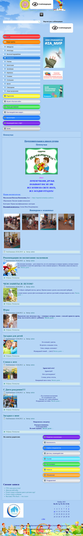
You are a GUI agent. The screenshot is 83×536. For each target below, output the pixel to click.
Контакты (56, 525)
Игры (6, 309)
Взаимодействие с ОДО (14, 123)
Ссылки (48, 459)
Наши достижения (12, 107)
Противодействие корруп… (15, 112)
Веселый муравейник (14, 54)
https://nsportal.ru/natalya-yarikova (42, 198)
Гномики (9, 76)
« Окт (43, 519)
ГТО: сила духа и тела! (13, 488)
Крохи (9, 84)
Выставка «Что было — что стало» (17, 496)
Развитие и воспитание (54, 437)
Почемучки (10, 58)
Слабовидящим (61, 28)
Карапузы (10, 72)
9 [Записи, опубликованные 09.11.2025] (68, 509)
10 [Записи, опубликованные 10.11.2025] (54, 511)
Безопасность (50, 442)
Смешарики (10, 87)
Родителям (10, 96)
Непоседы (10, 50)
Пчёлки (9, 61)
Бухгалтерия (11, 118)
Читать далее (26, 267)
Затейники (10, 69)
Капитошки (10, 65)
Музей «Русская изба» (14, 101)
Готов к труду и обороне (13, 494)
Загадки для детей (13, 335)
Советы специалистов (53, 448)
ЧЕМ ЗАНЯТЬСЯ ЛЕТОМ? (18, 283)
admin (33, 252)
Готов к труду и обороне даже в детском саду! (20, 492)
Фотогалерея (50, 464)
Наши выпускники (12, 91)
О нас (8, 36)
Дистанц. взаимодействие (54, 453)
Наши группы (11, 42)
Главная (17, 525)
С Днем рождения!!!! (14, 389)
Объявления (50, 475)
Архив (8, 128)
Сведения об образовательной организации (36, 525)
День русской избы (12, 490)
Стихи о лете (10, 362)
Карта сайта (65, 525)
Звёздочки (10, 47)
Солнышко (10, 80)
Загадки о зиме (11, 415)
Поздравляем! (51, 480)
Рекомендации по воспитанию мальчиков (25, 257)
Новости (49, 469)
